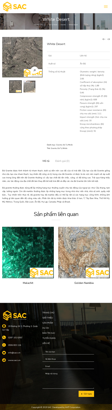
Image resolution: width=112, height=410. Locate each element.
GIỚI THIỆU (47, 317)
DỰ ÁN (45, 328)
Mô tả (46, 161)
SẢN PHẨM (47, 323)
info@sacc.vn (14, 352)
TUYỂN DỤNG (49, 338)
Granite (63, 25)
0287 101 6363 (15, 337)
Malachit (28, 283)
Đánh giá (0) (62, 161)
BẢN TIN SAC (48, 333)
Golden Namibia (84, 283)
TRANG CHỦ (38, 25)
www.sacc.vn (14, 360)
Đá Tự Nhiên (53, 25)
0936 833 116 (14, 345)
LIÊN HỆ (46, 343)
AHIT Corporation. (73, 407)
